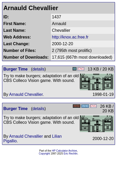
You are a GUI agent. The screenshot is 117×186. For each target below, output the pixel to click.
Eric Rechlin (70, 153)
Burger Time (15, 69)
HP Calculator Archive (64, 150)
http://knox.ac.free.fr (70, 37)
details (38, 69)
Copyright (44, 153)
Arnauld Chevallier (26, 94)
